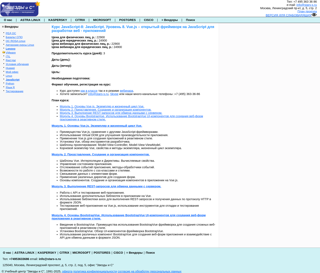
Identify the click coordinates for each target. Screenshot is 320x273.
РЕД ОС (11, 33)
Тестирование (14, 91)
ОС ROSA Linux (15, 41)
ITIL (8, 56)
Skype (114, 94)
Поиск (190, 20)
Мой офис (12, 71)
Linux (9, 75)
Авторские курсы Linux (20, 44)
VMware (11, 52)
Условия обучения (17, 64)
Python (10, 83)
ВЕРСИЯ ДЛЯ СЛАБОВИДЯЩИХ (291, 15)
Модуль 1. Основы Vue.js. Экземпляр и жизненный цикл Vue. (102, 106)
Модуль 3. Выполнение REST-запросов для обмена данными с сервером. (111, 113)
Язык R (10, 87)
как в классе (89, 90)
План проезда (307, 11)
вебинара (126, 90)
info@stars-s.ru (307, 5)
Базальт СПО (14, 37)
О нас (8, 20)
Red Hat (11, 60)
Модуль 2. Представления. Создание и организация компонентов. (105, 109)
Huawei (10, 68)
